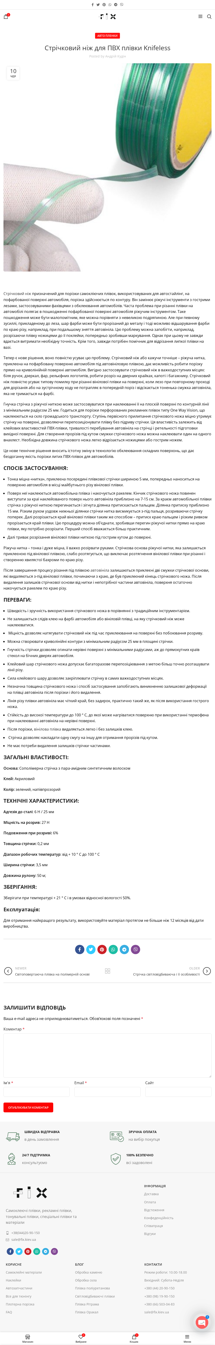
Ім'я (8, 1082)
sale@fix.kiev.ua (156, 1312)
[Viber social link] (122, 5)
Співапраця (153, 1226)
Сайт (149, 1082)
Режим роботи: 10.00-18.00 (165, 1272)
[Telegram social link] (116, 5)
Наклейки (13, 1280)
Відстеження (154, 1210)
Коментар (14, 1029)
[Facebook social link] (92, 5)
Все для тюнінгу (18, 1296)
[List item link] (47, 1232)
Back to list (107, 971)
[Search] (209, 16)
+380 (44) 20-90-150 (159, 1288)
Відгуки (150, 1233)
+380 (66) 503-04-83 (159, 1304)
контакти (153, 1264)
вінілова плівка (47, 729)
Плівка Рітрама (87, 1304)
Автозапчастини (19, 1288)
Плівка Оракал (86, 1312)
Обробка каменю (88, 1272)
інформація (155, 1186)
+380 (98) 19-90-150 (159, 1296)
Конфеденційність (158, 1218)
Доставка (151, 1194)
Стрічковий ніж (17, 293)
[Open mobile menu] (200, 16)
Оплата (150, 1202)
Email (80, 1082)
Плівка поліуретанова (92, 1288)
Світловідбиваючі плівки (95, 1296)
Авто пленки (107, 36)
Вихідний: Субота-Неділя (164, 1280)
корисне (14, 1264)
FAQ (9, 1312)
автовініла (99, 570)
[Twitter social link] (98, 5)
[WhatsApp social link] (110, 5)
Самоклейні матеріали (24, 1272)
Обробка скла (86, 1280)
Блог (79, 1264)
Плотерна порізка (20, 1304)
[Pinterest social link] (104, 5)
